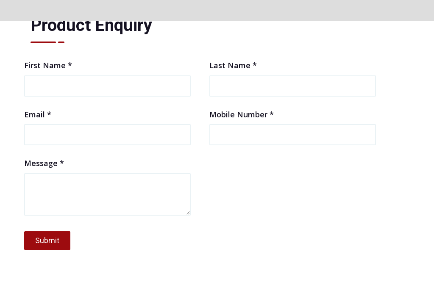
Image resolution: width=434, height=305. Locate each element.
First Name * (107, 75)
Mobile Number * (292, 124)
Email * (107, 124)
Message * (107, 187)
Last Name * (292, 75)
